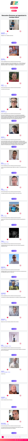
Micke (2, 189)
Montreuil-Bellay (3, 424)
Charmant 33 (3, 319)
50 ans (10, 346)
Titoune (2, 241)
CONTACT (25, 439)
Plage (2, 215)
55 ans (6, 85)
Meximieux (3, 33)
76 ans (6, 320)
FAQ (15, 439)
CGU (17, 439)
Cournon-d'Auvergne (4, 372)
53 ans (4, 59)
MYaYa (2, 163)
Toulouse (2, 85)
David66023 (3, 397)
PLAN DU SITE (21, 439)
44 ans (9, 372)
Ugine (2, 59)
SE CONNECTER (14, 10)
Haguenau (2, 398)
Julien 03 (2, 371)
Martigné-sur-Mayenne (4, 346)
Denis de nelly (3, 423)
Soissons (2, 111)
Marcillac (2, 320)
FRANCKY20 (3, 267)
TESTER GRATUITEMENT (14, 7)
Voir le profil (14, 42)
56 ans (6, 398)
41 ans (6, 33)
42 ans (6, 111)
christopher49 (3, 293)
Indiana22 (2, 137)
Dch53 (2, 345)
